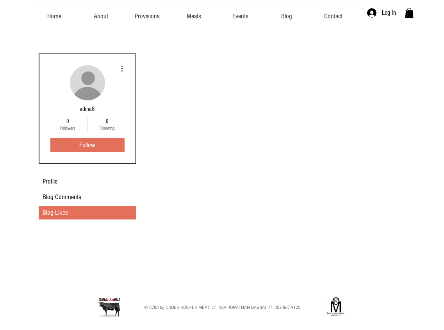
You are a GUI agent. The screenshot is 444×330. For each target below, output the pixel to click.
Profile (50, 181)
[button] (409, 13)
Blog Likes (55, 213)
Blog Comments (62, 197)
